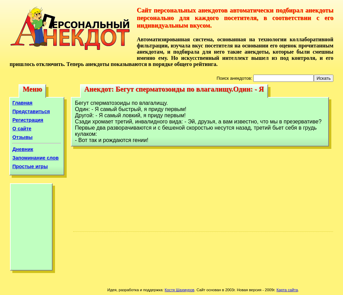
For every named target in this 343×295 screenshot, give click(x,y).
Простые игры (30, 166)
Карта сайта (287, 290)
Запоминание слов (35, 158)
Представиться (31, 111)
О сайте (21, 128)
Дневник (22, 149)
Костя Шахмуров (179, 290)
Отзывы (22, 137)
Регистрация (27, 120)
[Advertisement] (31, 228)
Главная (22, 103)
